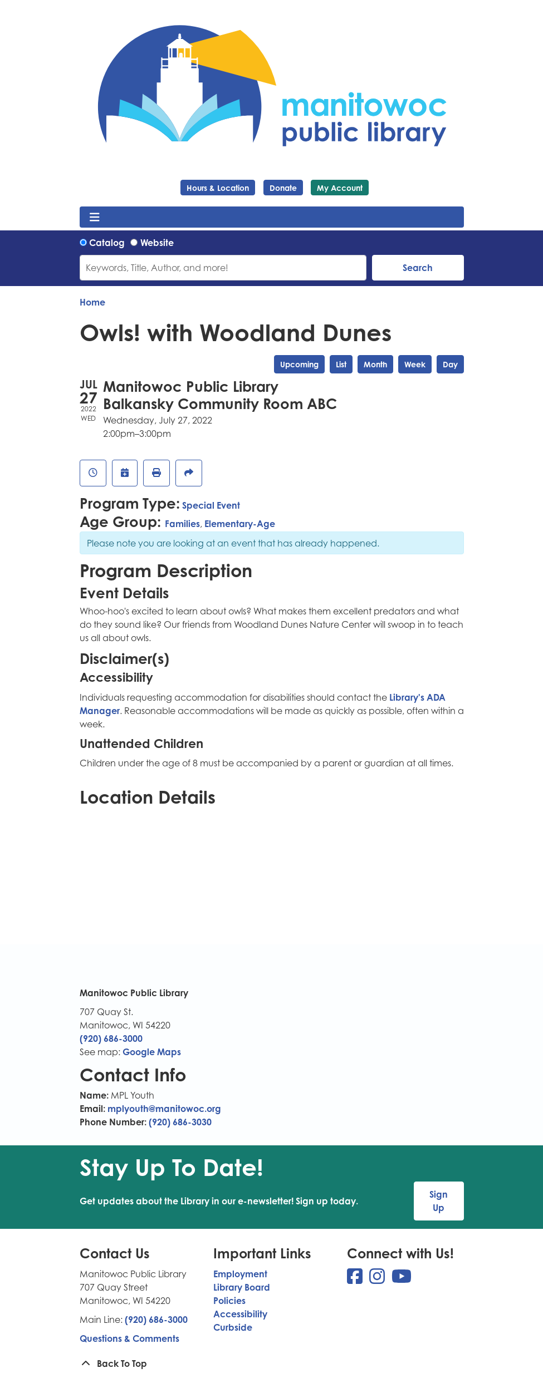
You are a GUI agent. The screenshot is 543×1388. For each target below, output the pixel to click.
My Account (340, 188)
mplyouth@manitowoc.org (164, 1108)
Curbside (232, 1327)
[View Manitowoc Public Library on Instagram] (378, 1279)
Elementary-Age (239, 523)
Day (450, 364)
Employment (240, 1273)
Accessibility (240, 1314)
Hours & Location (218, 188)
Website (157, 242)
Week (414, 364)
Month (375, 364)
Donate (283, 188)
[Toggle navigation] (95, 217)
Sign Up (438, 1201)
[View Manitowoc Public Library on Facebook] (356, 1279)
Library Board (241, 1287)
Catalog (107, 242)
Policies (229, 1300)
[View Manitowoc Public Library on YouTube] (402, 1279)
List (341, 364)
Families (182, 523)
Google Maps (152, 1051)
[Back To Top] (272, 1363)
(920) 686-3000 (111, 1038)
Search (418, 267)
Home (92, 302)
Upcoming (299, 364)
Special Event (211, 505)
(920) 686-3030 (180, 1122)
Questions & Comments (129, 1338)
